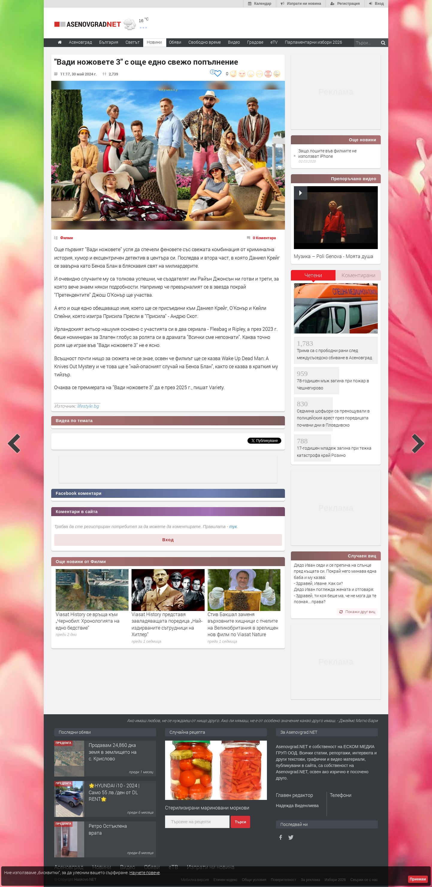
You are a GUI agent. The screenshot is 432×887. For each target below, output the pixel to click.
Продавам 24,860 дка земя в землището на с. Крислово (113, 752)
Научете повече (144, 872)
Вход (168, 539)
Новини (154, 42)
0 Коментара (264, 237)
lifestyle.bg (88, 406)
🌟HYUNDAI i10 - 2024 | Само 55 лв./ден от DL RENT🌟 (114, 792)
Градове (255, 42)
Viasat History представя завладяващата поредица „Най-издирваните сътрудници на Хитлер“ (167, 624)
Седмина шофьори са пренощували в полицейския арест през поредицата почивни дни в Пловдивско (333, 418)
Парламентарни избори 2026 (313, 42)
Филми (66, 237)
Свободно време (204, 42)
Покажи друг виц (357, 611)
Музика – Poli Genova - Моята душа (333, 256)
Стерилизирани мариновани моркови (207, 807)
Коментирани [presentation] (358, 275)
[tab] (313, 277)
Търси (240, 822)
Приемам (418, 879)
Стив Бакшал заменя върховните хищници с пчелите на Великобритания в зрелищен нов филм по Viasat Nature (243, 624)
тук (233, 526)
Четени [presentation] (313, 275)
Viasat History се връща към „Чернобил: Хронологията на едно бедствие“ (88, 621)
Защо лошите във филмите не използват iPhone (327, 153)
